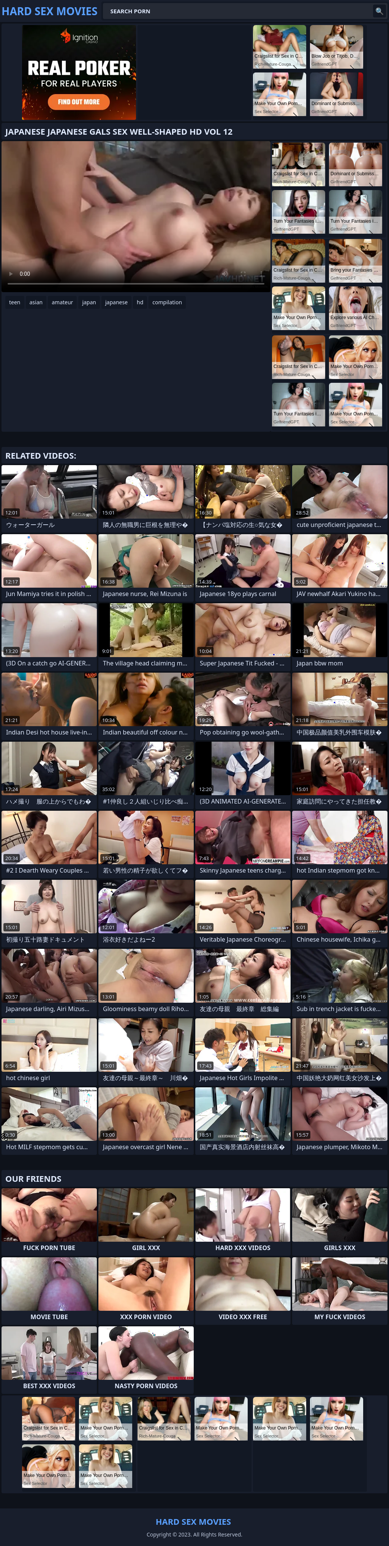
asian (36, 302)
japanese (116, 302)
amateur (62, 302)
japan (89, 302)
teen (15, 302)
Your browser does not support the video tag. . (136, 216)
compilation (167, 302)
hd (140, 302)
